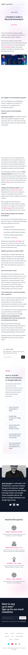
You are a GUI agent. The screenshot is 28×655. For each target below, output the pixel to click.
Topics (10, 639)
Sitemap (17, 639)
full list (15, 237)
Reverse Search (19, 636)
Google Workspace (15, 498)
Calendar (7, 636)
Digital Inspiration (14, 648)
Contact (12, 633)
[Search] (20, 4)
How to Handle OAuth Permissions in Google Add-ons (13, 377)
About (6, 633)
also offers (19, 241)
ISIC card (9, 182)
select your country (17, 190)
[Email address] (11, 357)
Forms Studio (20, 633)
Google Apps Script (9, 500)
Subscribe (22, 618)
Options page (7, 208)
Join (23, 357)
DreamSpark (6, 47)
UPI (12, 636)
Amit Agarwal (7, 483)
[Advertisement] (14, 81)
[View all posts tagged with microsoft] (14, 24)
